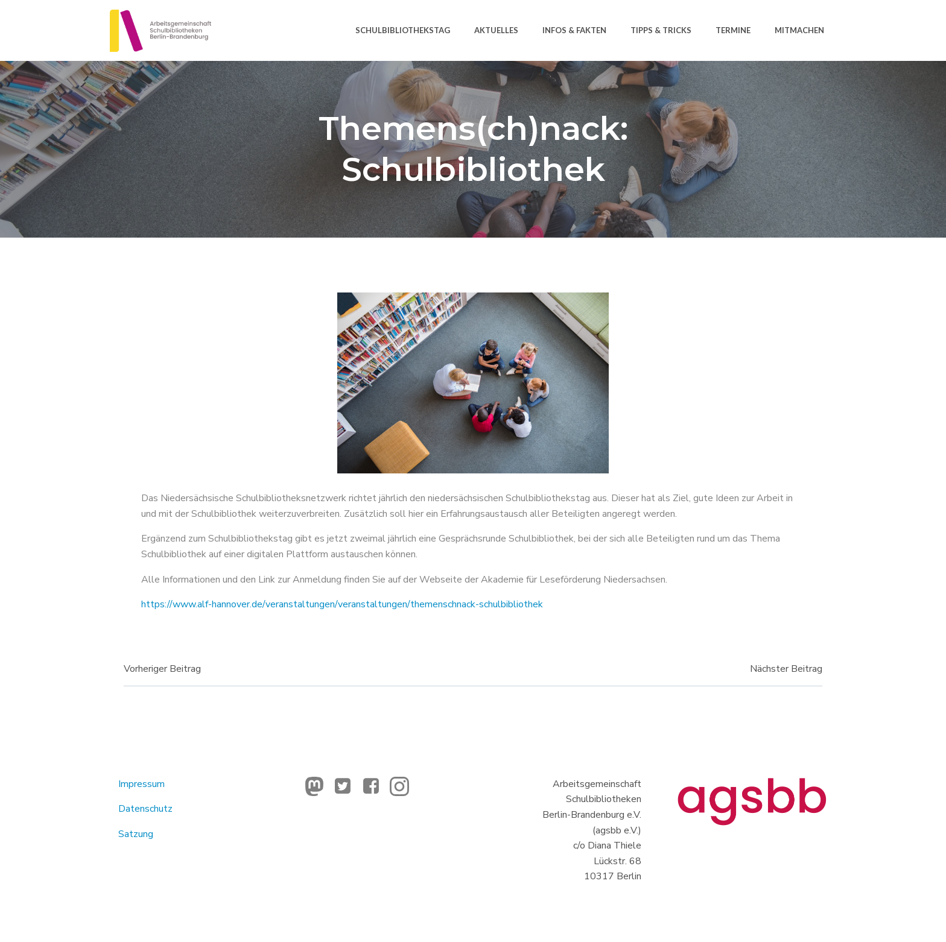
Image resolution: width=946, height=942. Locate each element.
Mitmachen (799, 29)
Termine (732, 29)
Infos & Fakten (574, 29)
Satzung (136, 835)
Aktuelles (496, 29)
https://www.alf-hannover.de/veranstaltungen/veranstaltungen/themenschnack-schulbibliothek (343, 605)
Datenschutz (146, 811)
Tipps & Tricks (660, 29)
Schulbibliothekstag (402, 29)
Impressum (142, 785)
